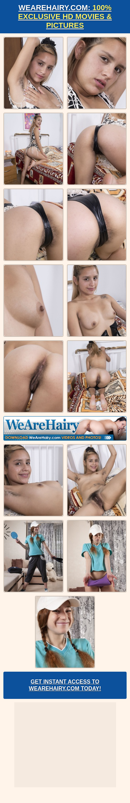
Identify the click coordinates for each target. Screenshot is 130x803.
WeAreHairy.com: (65, 16)
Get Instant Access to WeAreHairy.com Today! (65, 685)
